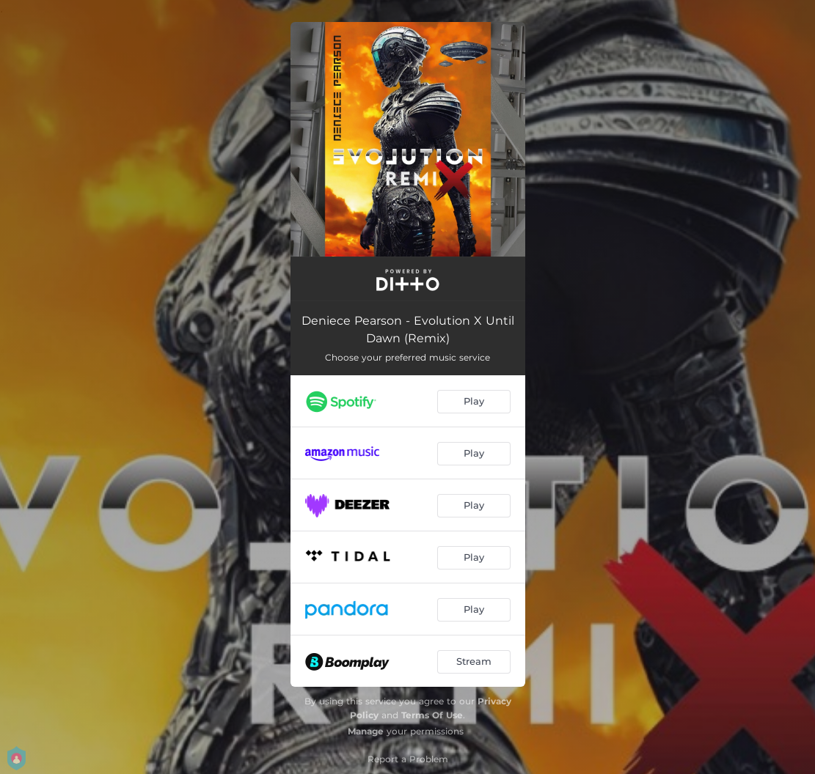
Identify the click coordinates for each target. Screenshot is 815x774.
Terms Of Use (432, 715)
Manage (366, 731)
